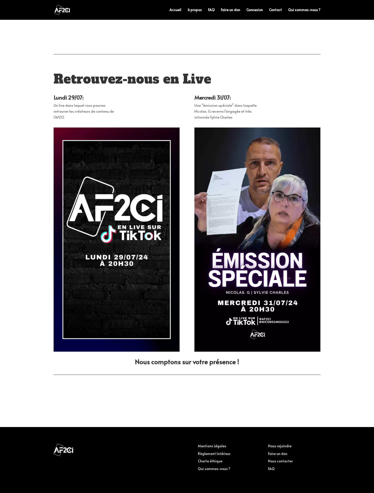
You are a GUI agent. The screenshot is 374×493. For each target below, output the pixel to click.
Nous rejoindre (279, 446)
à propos (194, 10)
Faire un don (230, 10)
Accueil (175, 10)
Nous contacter (280, 461)
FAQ (211, 10)
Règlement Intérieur (214, 453)
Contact (275, 10)
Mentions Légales (212, 446)
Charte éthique (210, 461)
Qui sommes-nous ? (304, 10)
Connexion (254, 10)
